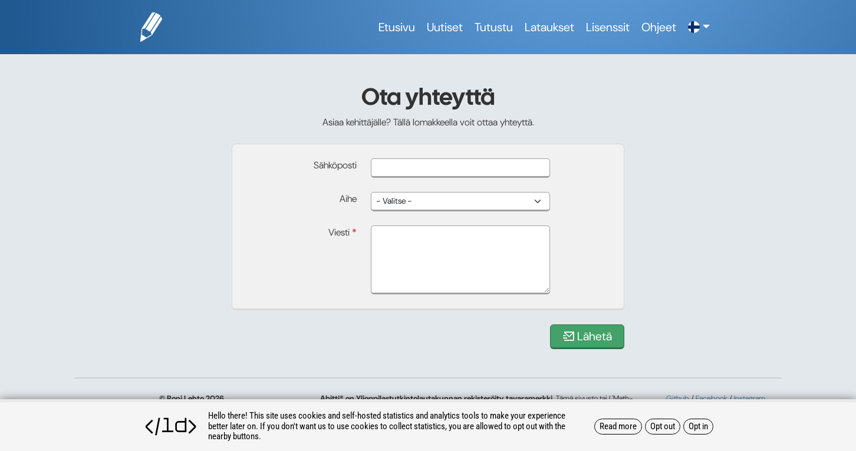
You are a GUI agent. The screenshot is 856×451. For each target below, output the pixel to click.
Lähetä (587, 336)
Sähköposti (335, 165)
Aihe (348, 199)
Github (677, 398)
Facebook (711, 398)
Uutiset (445, 27)
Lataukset (549, 27)
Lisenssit (608, 27)
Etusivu (396, 27)
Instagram (749, 398)
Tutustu (494, 27)
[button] (699, 27)
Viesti (342, 232)
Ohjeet (658, 27)
